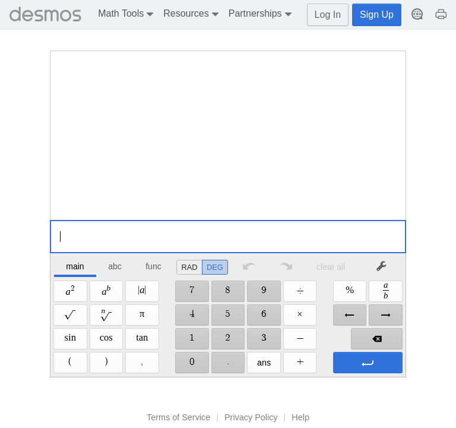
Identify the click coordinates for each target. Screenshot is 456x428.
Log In (328, 15)
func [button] (153, 266)
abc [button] (115, 266)
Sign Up (377, 15)
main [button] (75, 266)
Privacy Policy (251, 417)
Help (300, 417)
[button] (127, 14)
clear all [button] (330, 267)
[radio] (189, 267)
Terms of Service (178, 417)
